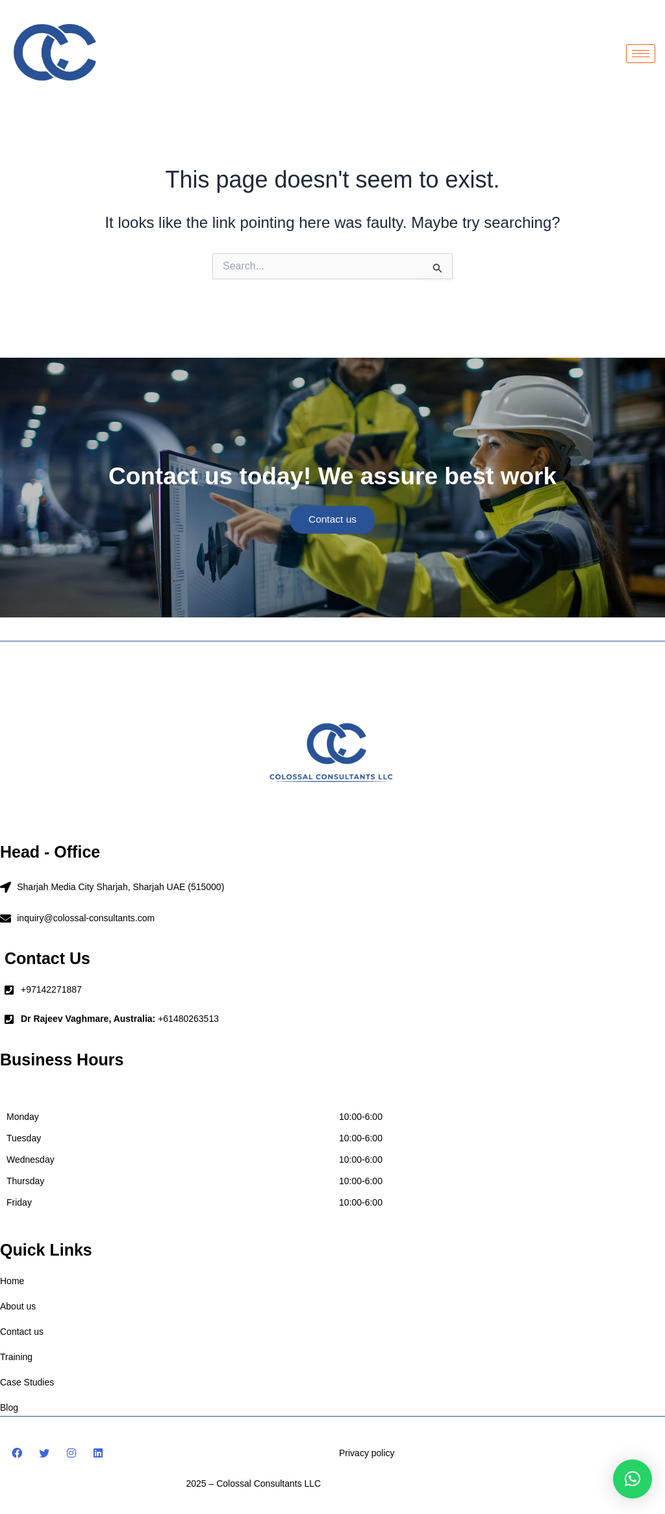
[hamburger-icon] (640, 53)
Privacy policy (367, 1452)
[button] (632, 1478)
